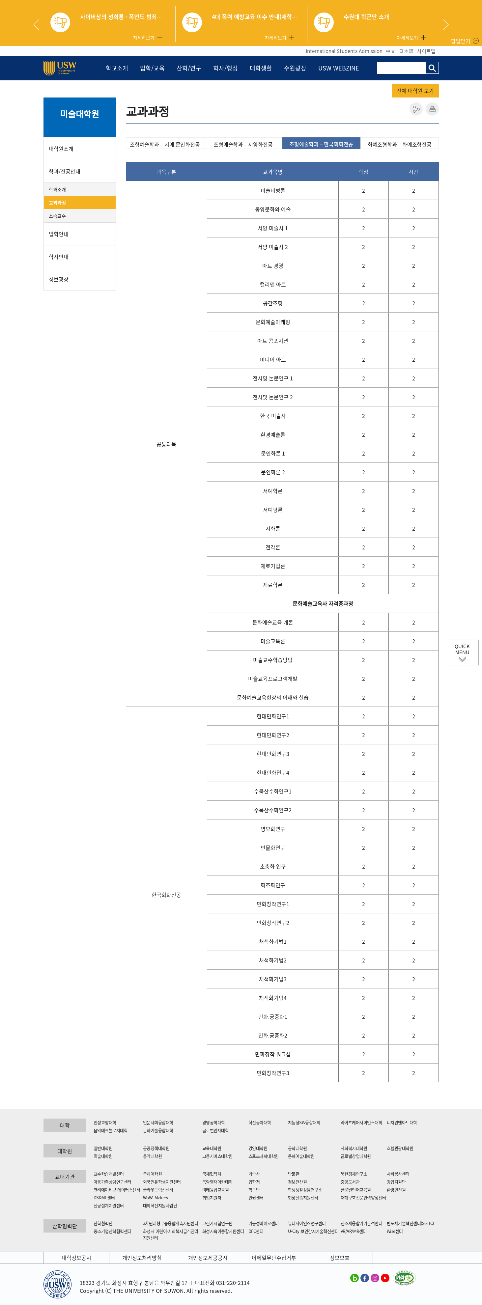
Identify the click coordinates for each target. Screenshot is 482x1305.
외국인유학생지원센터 (162, 1182)
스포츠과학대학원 (263, 1156)
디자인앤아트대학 (402, 1122)
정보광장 (59, 279)
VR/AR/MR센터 (354, 1231)
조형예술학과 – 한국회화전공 (321, 144)
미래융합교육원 (215, 1189)
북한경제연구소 (354, 1174)
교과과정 (57, 202)
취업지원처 (211, 1197)
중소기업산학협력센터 (112, 1231)
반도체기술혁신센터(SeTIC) (410, 1223)
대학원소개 (61, 149)
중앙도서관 (350, 1182)
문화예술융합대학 (158, 1130)
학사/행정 (225, 68)
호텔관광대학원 (400, 1148)
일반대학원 (103, 1148)
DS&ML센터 (104, 1197)
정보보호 (340, 1258)
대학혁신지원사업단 (160, 1205)
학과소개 (57, 189)
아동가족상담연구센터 (112, 1182)
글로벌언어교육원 (356, 1189)
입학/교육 (152, 68)
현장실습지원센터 (303, 1197)
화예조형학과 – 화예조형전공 (400, 144)
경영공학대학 (213, 1122)
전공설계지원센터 (109, 1205)
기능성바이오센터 (263, 1223)
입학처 (254, 1182)
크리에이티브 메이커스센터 (117, 1189)
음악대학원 (152, 1156)
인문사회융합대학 (158, 1122)
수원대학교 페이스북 (364, 1278)
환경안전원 (396, 1189)
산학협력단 (103, 1223)
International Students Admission (344, 51)
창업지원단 (396, 1182)
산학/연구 (189, 68)
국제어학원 (152, 1174)
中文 (391, 51)
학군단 (254, 1189)
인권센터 (256, 1197)
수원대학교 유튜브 (385, 1278)
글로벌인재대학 (215, 1130)
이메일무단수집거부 (274, 1258)
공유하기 (416, 109)
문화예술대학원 (301, 1156)
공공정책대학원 (156, 1148)
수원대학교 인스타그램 (375, 1278)
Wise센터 (395, 1231)
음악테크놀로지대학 (111, 1130)
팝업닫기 (460, 41)
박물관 (293, 1174)
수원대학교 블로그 (354, 1278)
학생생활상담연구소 (305, 1189)
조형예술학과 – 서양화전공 (242, 144)
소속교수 (57, 215)
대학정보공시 (76, 1258)
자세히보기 (144, 37)
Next (446, 24)
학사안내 (59, 257)
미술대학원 (79, 113)
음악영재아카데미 (217, 1182)
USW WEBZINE (338, 68)
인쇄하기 (432, 109)
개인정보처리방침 (142, 1258)
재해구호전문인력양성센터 (363, 1197)
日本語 (406, 51)
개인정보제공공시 (208, 1258)
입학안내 (59, 234)
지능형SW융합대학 (304, 1122)
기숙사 (254, 1174)
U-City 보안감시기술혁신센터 (313, 1231)
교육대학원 (211, 1148)
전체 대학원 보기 (415, 91)
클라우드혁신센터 (158, 1189)
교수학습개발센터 (109, 1174)
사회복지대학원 (354, 1148)
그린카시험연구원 (217, 1223)
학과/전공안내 (64, 171)
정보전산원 (297, 1182)
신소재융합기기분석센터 (362, 1223)
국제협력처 (211, 1174)
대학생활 (261, 68)
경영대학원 (258, 1148)
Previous (39, 24)
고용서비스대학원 (217, 1156)
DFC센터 (256, 1231)
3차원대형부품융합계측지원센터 (170, 1223)
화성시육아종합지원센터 (223, 1231)
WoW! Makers (155, 1197)
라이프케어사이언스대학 (362, 1122)
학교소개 (117, 68)
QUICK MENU (462, 649)
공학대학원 (297, 1148)
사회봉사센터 (398, 1174)
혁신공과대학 (259, 1122)
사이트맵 (426, 51)
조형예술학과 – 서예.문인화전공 (165, 144)
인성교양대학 (105, 1122)
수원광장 (295, 68)
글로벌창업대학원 (356, 1156)
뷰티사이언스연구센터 (307, 1223)
